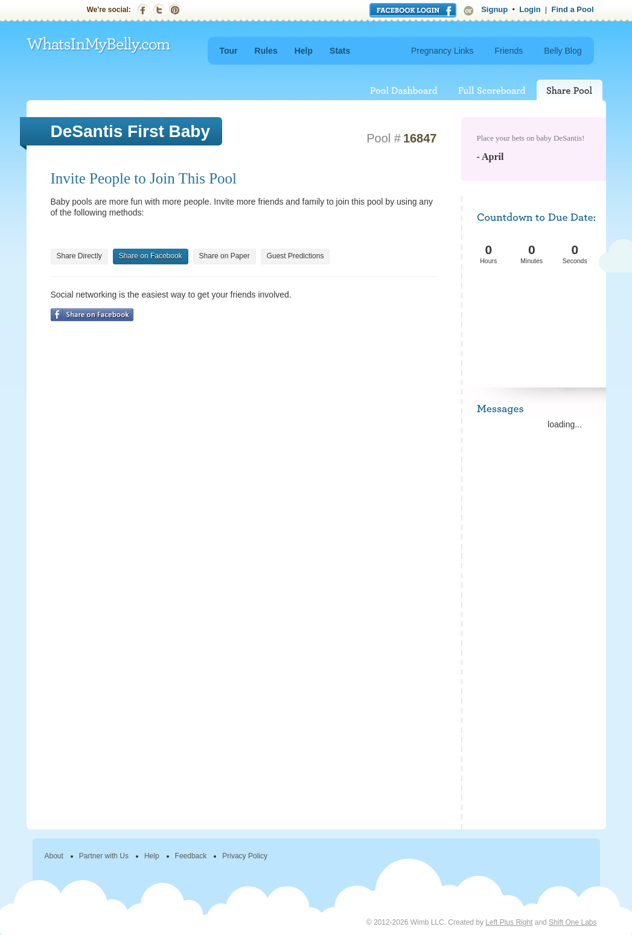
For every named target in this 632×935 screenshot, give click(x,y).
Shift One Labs (572, 922)
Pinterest (174, 10)
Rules (266, 51)
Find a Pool (572, 9)
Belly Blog (562, 51)
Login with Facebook (412, 10)
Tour (229, 51)
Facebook (143, 10)
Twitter (159, 10)
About (54, 856)
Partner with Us (104, 856)
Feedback (191, 856)
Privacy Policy (244, 856)
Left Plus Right (508, 922)
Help (304, 51)
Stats (340, 51)
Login (529, 9)
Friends (509, 51)
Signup (494, 9)
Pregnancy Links (442, 51)
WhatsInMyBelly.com (99, 45)
